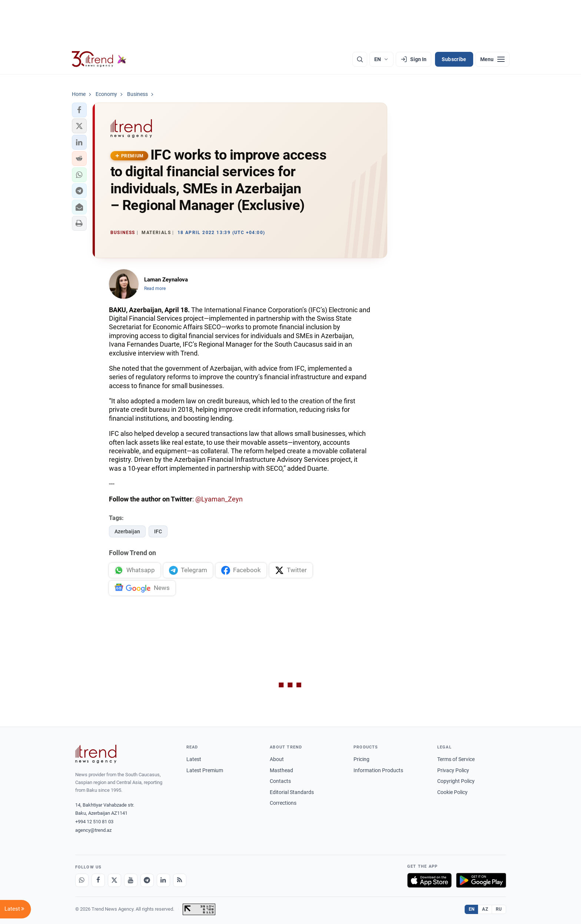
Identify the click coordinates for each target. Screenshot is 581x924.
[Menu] (492, 59)
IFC (158, 531)
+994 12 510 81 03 (94, 821)
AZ (485, 909)
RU (499, 909)
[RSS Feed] (179, 880)
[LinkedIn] (163, 880)
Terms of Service (456, 759)
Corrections (283, 803)
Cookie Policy (452, 792)
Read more (155, 288)
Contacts (280, 781)
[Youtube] (130, 880)
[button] (79, 110)
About (277, 759)
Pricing (361, 759)
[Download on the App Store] (429, 880)
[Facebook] (98, 880)
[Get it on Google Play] (481, 880)
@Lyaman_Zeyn (219, 499)
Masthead (281, 770)
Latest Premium (204, 770)
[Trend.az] (99, 59)
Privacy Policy (453, 770)
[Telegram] (147, 880)
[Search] (359, 59)
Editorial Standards (292, 792)
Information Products (378, 770)
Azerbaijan (127, 531)
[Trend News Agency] (96, 754)
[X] (114, 880)
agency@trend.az (93, 830)
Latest (193, 759)
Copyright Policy (456, 781)
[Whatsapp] (82, 880)
